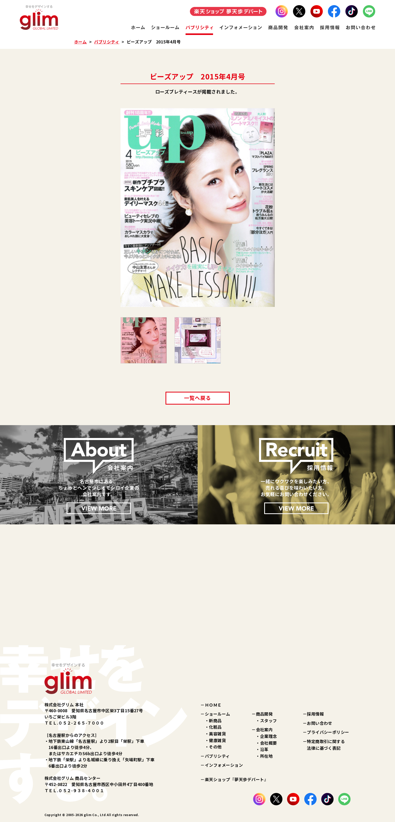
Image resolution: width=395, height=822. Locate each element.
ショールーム (217, 714)
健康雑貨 (217, 740)
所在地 (266, 756)
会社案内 (264, 729)
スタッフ (268, 720)
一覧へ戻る (197, 397)
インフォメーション (224, 765)
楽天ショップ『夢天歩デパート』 (236, 779)
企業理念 (268, 736)
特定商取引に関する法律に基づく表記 (326, 744)
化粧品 (215, 727)
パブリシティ (106, 42)
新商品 (215, 720)
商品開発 (264, 714)
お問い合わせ (319, 723)
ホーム (80, 42)
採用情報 (315, 714)
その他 (215, 747)
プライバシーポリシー (328, 732)
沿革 (264, 749)
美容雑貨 (217, 733)
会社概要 (268, 743)
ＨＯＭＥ (213, 705)
